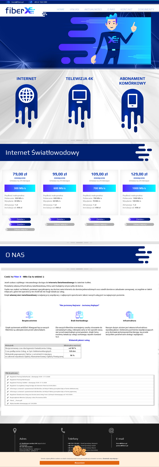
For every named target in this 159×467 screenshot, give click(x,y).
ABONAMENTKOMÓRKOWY (132, 81)
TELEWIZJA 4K (79, 79)
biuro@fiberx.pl (17, 2)
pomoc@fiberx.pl (122, 447)
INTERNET (26, 79)
